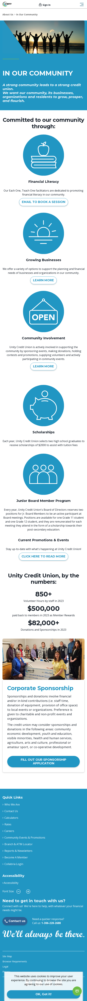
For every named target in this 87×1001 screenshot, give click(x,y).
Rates (7, 824)
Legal (5, 966)
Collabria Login (13, 864)
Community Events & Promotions (24, 837)
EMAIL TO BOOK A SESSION (43, 202)
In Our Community (27, 14)
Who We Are (12, 804)
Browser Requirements (14, 961)
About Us (7, 14)
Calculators (11, 818)
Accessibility (11, 883)
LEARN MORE (43, 280)
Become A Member (16, 857)
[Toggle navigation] (82, 4)
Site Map (7, 956)
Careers (9, 831)
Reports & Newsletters (18, 851)
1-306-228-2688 (51, 923)
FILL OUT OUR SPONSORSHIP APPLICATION (43, 761)
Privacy (6, 971)
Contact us (14, 921)
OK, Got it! (43, 994)
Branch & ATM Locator (18, 844)
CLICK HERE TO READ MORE (43, 556)
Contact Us (11, 811)
